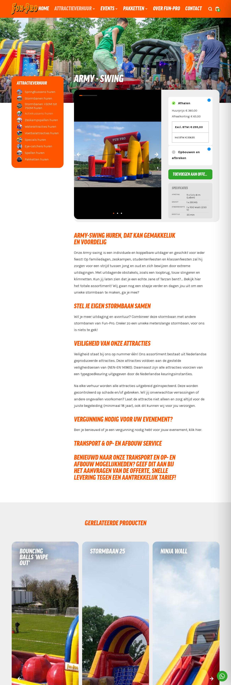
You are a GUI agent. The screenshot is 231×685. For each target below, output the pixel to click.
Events (107, 9)
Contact (193, 9)
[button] (113, 213)
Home (43, 9)
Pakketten (133, 9)
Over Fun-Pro (166, 9)
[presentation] (78, 154)
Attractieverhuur (73, 9)
